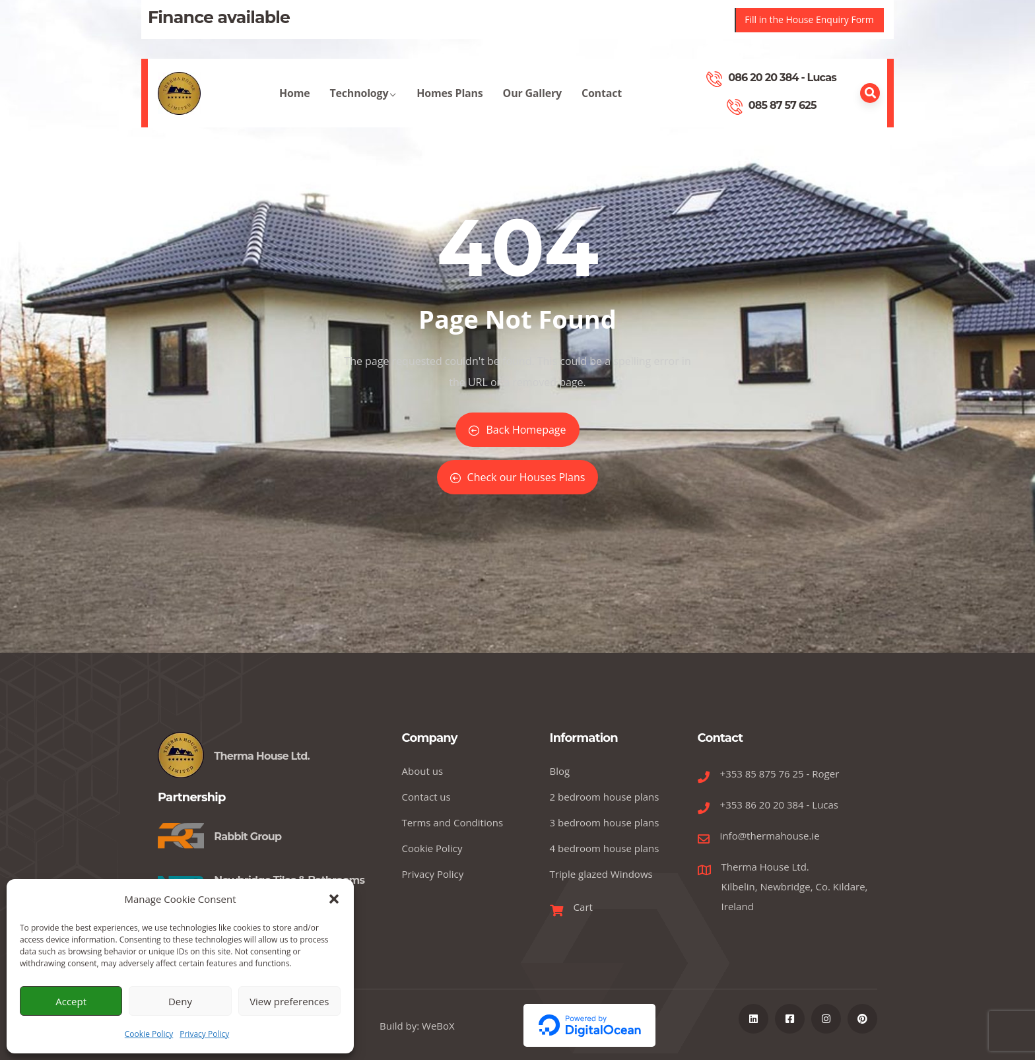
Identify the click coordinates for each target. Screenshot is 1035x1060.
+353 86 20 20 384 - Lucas (779, 804)
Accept (70, 1001)
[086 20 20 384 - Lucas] (714, 79)
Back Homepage (517, 429)
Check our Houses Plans (517, 477)
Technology (363, 106)
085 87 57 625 (783, 105)
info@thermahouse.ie (770, 835)
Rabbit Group (247, 836)
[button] (334, 899)
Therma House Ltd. (262, 756)
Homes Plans (450, 106)
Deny (180, 1001)
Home (294, 106)
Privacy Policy (204, 1034)
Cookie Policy (149, 1034)
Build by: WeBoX (417, 1025)
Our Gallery (532, 106)
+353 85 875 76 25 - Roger (780, 773)
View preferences (289, 1001)
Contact (602, 106)
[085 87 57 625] (735, 107)
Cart (583, 906)
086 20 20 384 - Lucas (782, 77)
